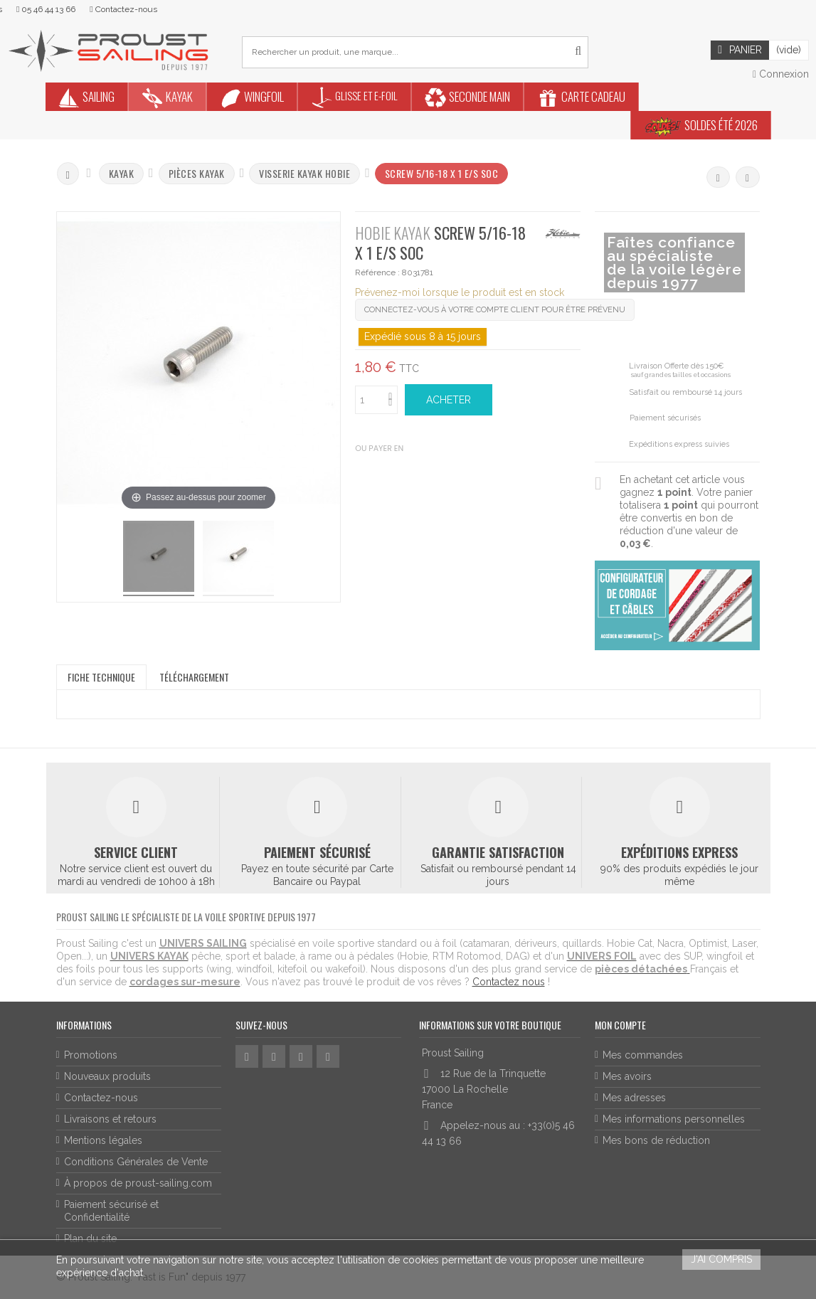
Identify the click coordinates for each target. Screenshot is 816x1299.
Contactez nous (508, 981)
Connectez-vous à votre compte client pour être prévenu (494, 309)
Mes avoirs (627, 1076)
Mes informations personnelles (674, 1119)
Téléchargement (194, 676)
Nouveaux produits (107, 1076)
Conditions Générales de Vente (136, 1161)
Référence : (377, 272)
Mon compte (620, 1024)
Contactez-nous (101, 1097)
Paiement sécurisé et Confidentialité (111, 1211)
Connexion (781, 74)
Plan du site (90, 1238)
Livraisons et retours (110, 1119)
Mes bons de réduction (656, 1140)
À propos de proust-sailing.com (138, 1183)
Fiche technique (101, 676)
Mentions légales (103, 1140)
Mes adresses (634, 1097)
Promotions (90, 1055)
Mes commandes (643, 1055)
